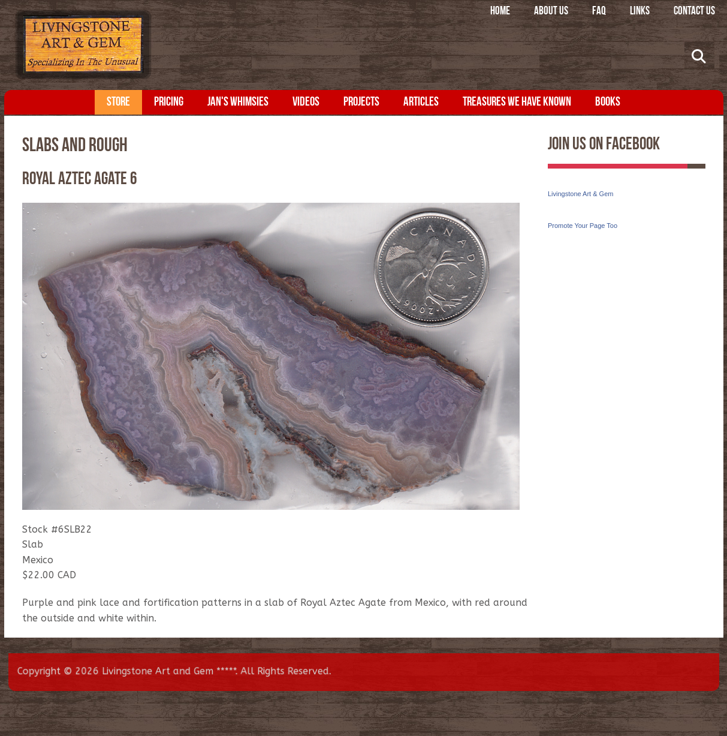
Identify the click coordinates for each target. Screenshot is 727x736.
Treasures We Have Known (517, 102)
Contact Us (694, 11)
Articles (421, 102)
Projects (361, 102)
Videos (305, 102)
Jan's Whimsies (238, 102)
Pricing (168, 102)
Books (607, 102)
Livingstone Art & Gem (580, 193)
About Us (551, 11)
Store (118, 102)
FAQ (599, 11)
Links (640, 11)
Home (500, 11)
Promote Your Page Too (582, 225)
